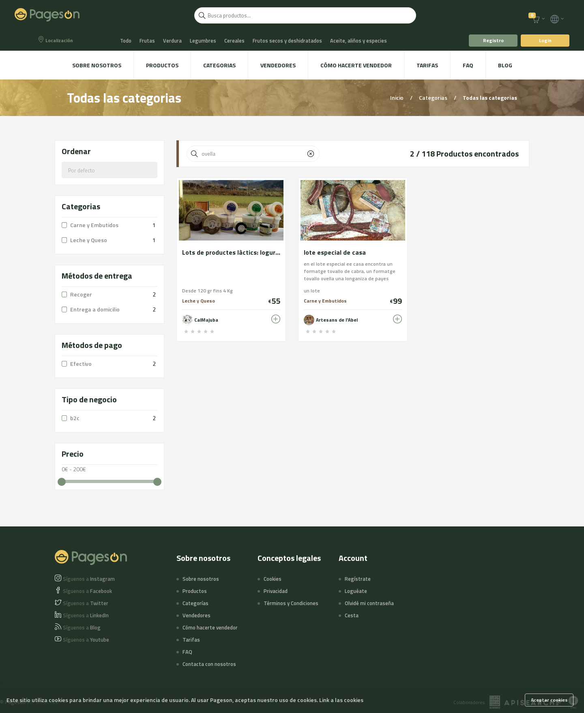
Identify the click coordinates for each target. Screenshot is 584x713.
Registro (493, 40)
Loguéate (356, 591)
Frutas (147, 41)
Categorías (195, 603)
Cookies (272, 579)
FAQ (468, 65)
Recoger (81, 294)
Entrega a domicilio (95, 309)
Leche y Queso (88, 240)
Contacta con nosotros (209, 664)
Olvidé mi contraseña (369, 603)
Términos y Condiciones (291, 603)
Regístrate (358, 579)
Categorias (219, 65)
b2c (74, 418)
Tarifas (427, 65)
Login (545, 40)
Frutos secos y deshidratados (287, 41)
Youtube (86, 640)
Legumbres (203, 41)
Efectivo (81, 363)
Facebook (87, 591)
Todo (125, 41)
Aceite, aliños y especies (358, 41)
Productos (162, 65)
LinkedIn (86, 615)
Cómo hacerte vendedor (356, 65)
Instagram (89, 579)
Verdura (172, 41)
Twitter (85, 603)
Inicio (397, 97)
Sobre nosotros (96, 65)
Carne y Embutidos (94, 225)
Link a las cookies (341, 700)
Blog (505, 65)
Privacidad (276, 591)
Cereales (234, 41)
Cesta (352, 615)
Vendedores (278, 65)
